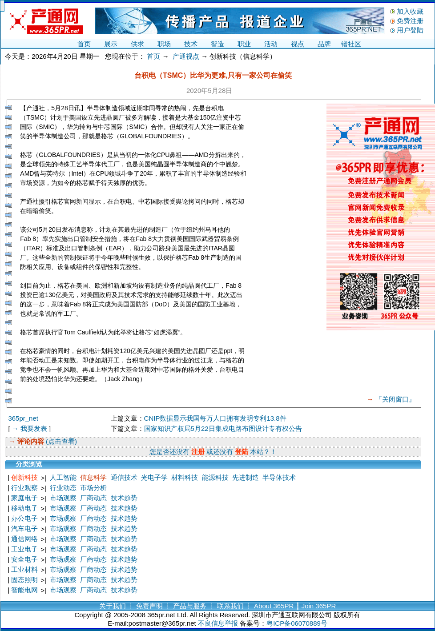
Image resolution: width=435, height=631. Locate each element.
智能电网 (24, 590)
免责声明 (149, 606)
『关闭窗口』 (395, 399)
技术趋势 (124, 498)
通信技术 (124, 477)
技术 (190, 44)
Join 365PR (319, 606)
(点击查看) (60, 441)
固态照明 (24, 579)
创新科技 (24, 477)
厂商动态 (93, 498)
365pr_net (23, 418)
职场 (164, 44)
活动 (271, 44)
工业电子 (24, 549)
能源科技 (215, 477)
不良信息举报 (218, 623)
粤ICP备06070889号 (296, 623)
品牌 (324, 44)
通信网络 (24, 539)
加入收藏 (410, 11)
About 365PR (274, 606)
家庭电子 (24, 498)
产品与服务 (189, 606)
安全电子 (24, 559)
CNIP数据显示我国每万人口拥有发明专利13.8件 (215, 418)
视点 (297, 44)
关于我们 (112, 606)
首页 (84, 44)
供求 (137, 44)
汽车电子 (24, 528)
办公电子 (24, 518)
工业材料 (24, 569)
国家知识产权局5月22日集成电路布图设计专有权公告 (223, 428)
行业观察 (24, 487)
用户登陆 (410, 30)
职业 (244, 44)
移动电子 (24, 508)
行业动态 (63, 487)
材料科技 (184, 477)
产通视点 (186, 56)
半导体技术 (279, 477)
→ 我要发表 (29, 428)
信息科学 (93, 477)
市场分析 (93, 487)
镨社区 (351, 44)
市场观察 (63, 498)
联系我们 (230, 606)
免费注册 (410, 20)
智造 (217, 44)
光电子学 (154, 477)
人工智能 (63, 477)
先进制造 (245, 477)
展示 (110, 44)
